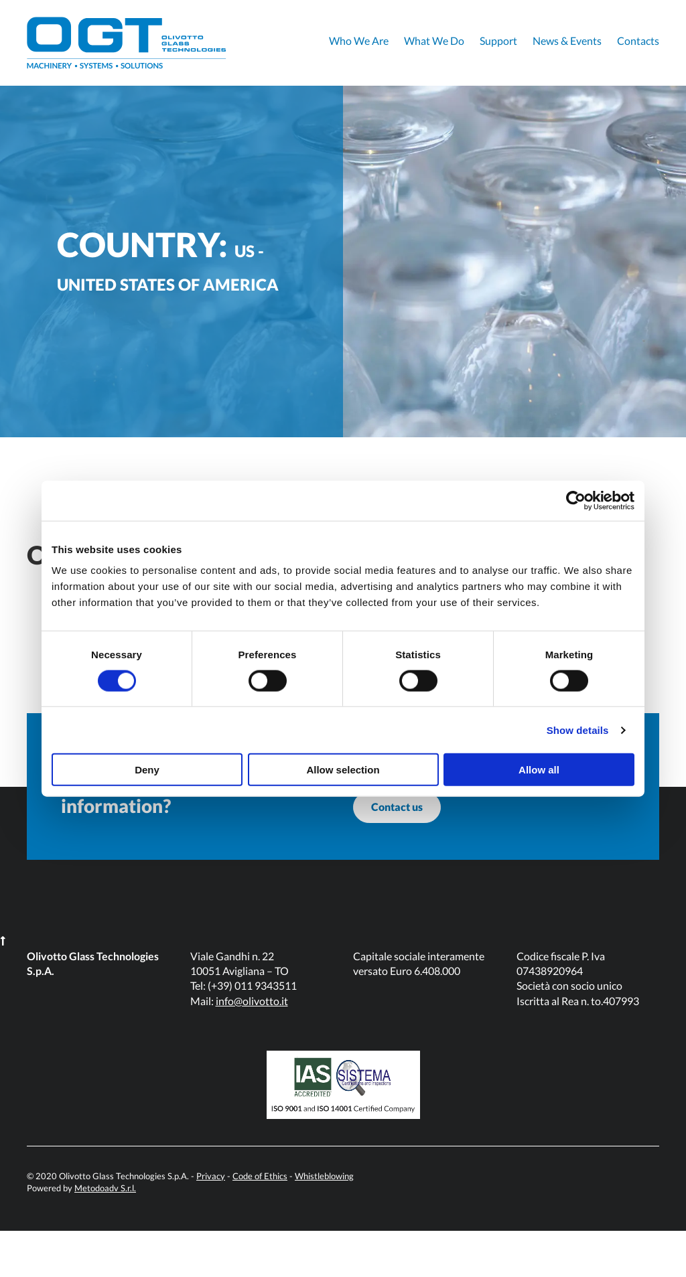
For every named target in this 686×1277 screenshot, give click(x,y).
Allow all (539, 769)
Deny (147, 769)
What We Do (434, 40)
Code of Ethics (259, 1222)
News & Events (567, 40)
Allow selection (342, 769)
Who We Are (359, 40)
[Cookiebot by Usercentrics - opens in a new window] (575, 500)
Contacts (638, 40)
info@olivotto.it (252, 1047)
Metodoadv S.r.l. (105, 1234)
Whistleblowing (324, 1222)
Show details (578, 729)
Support (498, 40)
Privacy (210, 1222)
